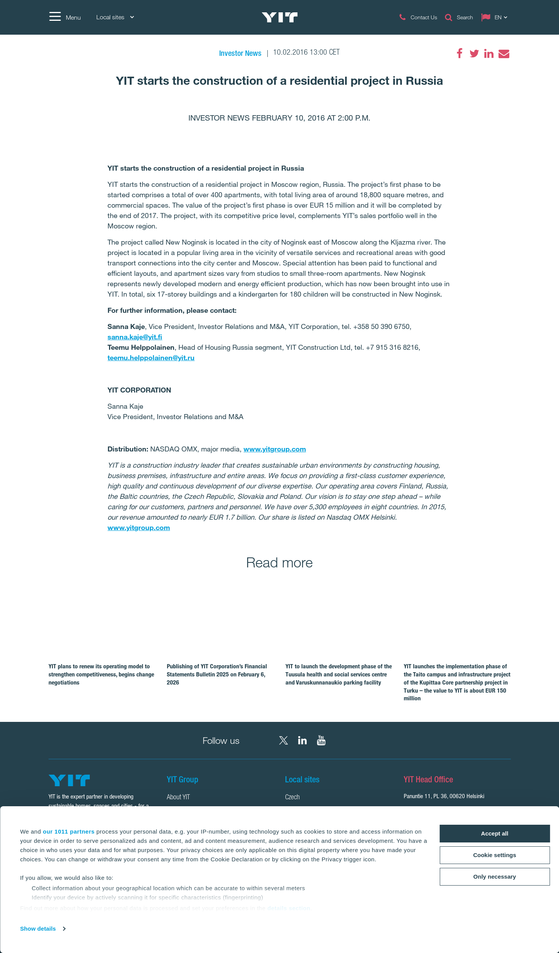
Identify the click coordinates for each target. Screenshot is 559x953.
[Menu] (65, 17)
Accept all (495, 833)
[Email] (504, 53)
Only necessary (494, 876)
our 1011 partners (68, 831)
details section (289, 908)
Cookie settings (494, 855)
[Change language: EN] (496, 17)
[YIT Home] (280, 17)
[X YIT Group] (283, 740)
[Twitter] (474, 53)
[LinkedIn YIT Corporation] (302, 740)
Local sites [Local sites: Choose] (115, 17)
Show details (38, 928)
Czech (292, 797)
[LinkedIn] (489, 53)
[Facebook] (460, 53)
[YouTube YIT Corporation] (321, 740)
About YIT (178, 797)
